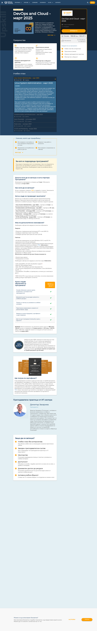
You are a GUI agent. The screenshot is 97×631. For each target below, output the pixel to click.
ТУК (32, 190)
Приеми (87, 619)
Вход (92, 2)
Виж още (51, 35)
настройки (71, 619)
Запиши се (73, 30)
